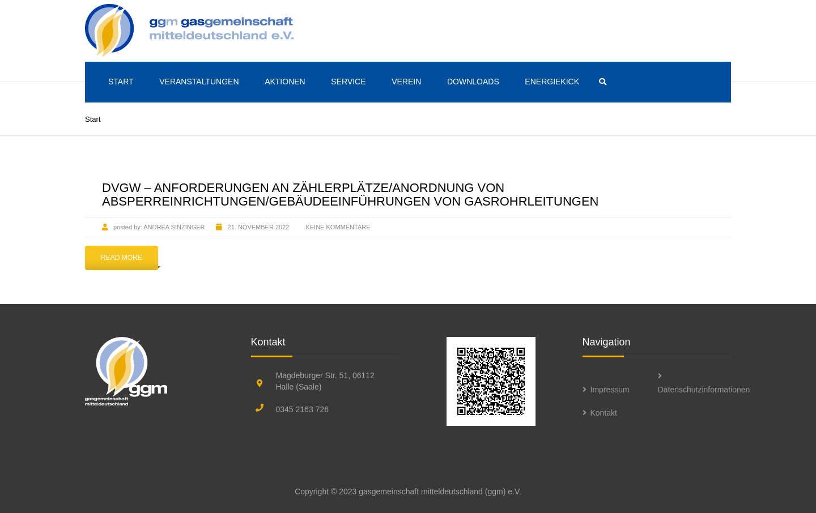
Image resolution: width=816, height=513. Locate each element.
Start (121, 81)
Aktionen (285, 81)
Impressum (610, 389)
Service (348, 81)
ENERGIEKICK (552, 81)
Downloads (473, 81)
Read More (121, 258)
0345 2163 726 (302, 409)
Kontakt (603, 412)
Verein (406, 81)
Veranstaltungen (199, 81)
